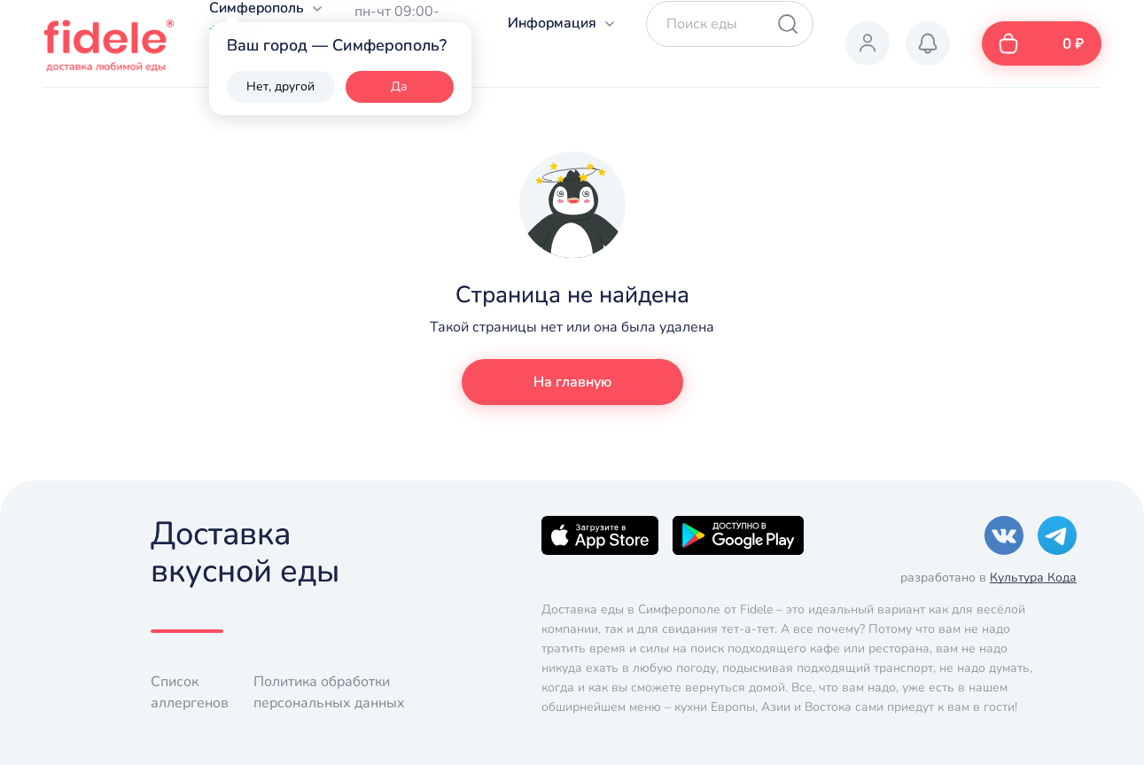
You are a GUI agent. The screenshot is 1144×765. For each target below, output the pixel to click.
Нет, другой (280, 86)
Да (399, 86)
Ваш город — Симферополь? (337, 45)
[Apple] (599, 534)
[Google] (738, 534)
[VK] (1003, 534)
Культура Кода (1033, 577)
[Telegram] (1057, 534)
